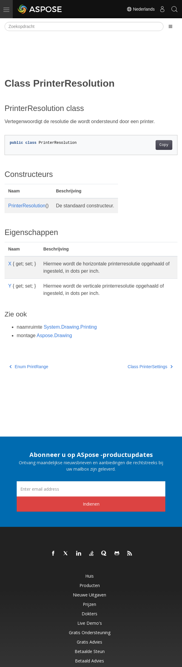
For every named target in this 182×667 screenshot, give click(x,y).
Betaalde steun (90, 651)
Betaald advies (89, 661)
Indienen (91, 504)
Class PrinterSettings (150, 366)
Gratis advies (89, 642)
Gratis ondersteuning (89, 632)
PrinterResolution (27, 205)
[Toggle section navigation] (170, 26)
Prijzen (89, 604)
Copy (164, 145)
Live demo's (89, 623)
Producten (89, 585)
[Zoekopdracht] (84, 26)
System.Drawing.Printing (70, 327)
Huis (89, 576)
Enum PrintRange (28, 366)
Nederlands (140, 9)
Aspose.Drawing (54, 335)
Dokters (89, 614)
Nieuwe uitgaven (89, 595)
